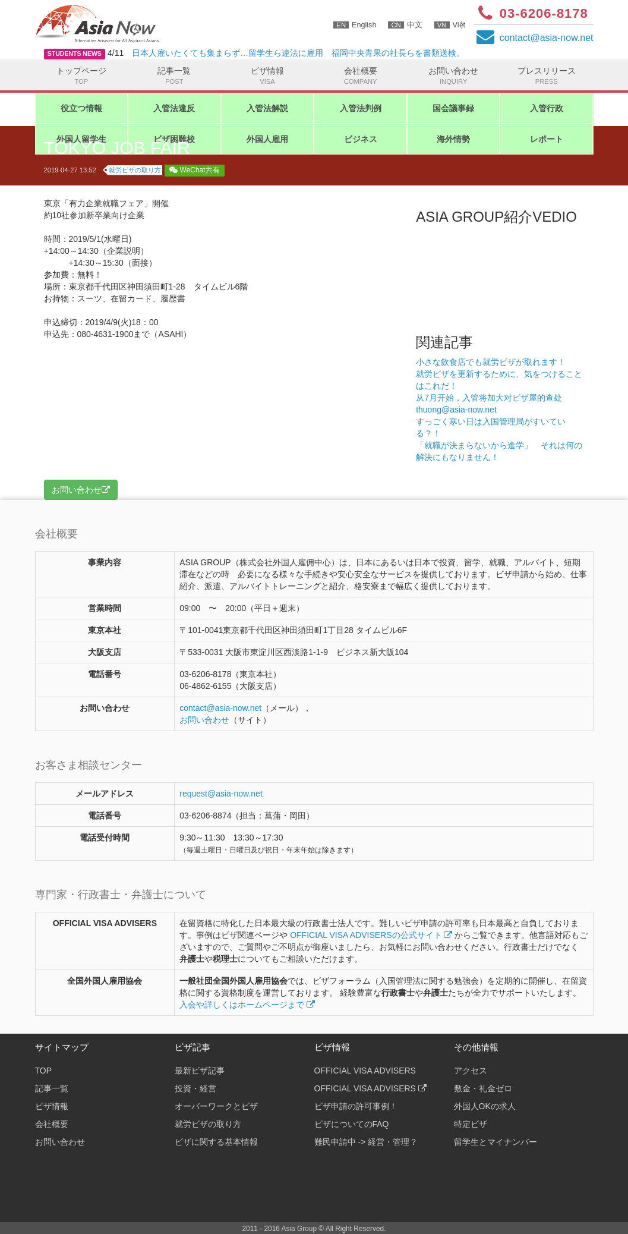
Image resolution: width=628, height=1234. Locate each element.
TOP (43, 1070)
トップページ (81, 76)
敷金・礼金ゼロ (483, 1088)
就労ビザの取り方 (135, 170)
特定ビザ (470, 1124)
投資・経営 (195, 1088)
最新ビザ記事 (200, 1070)
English (354, 25)
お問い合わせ (453, 76)
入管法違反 (174, 108)
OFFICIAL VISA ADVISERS (365, 1070)
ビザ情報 (267, 76)
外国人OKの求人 (485, 1106)
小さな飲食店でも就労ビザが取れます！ (491, 362)
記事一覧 (174, 76)
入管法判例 (360, 108)
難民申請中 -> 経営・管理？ (366, 1142)
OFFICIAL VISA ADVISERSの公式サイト (371, 935)
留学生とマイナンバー (495, 1142)
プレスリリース (546, 76)
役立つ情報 (81, 108)
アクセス (470, 1070)
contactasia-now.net (547, 38)
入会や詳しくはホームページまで (247, 1004)
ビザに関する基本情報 (216, 1142)
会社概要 (360, 76)
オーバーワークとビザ (216, 1106)
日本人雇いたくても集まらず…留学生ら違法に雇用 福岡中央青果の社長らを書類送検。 (298, 53)
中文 (405, 25)
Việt (449, 25)
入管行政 (546, 108)
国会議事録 (453, 108)
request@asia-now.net (221, 793)
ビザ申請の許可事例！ (355, 1106)
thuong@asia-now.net (456, 409)
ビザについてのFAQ (351, 1124)
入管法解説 (267, 108)
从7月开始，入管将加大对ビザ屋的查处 (489, 397)
